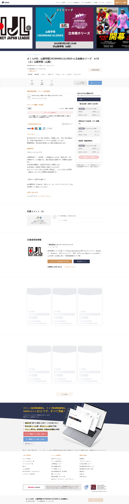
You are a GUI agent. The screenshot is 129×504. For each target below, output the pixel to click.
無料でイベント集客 (121, 2)
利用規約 (82, 458)
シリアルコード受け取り (29, 474)
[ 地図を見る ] (33, 71)
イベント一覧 (42, 450)
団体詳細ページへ (81, 261)
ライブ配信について (56, 469)
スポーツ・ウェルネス (33, 54)
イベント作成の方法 (56, 461)
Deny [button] (97, 496)
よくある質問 (26, 469)
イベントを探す (27, 458)
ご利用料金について (56, 463)
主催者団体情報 (95, 70)
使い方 (24, 466)
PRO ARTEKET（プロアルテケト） (32, 471)
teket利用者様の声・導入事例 (59, 471)
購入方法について (68, 124)
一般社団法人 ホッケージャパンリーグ (60, 244)
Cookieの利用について (85, 463)
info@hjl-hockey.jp (45, 196)
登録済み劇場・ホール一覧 (58, 476)
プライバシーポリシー (85, 461)
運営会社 (82, 471)
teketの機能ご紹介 (56, 466)
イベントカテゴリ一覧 (28, 461)
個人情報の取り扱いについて (87, 466)
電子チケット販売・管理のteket (30, 450)
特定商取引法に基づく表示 (86, 469)
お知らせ (82, 474)
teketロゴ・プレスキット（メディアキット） (63, 479)
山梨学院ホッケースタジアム (46, 501)
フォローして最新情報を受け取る (60, 261)
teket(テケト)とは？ (56, 458)
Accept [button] (105, 495)
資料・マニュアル (55, 474)
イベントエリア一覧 (28, 463)
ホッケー (43, 54)
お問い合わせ (83, 476)
